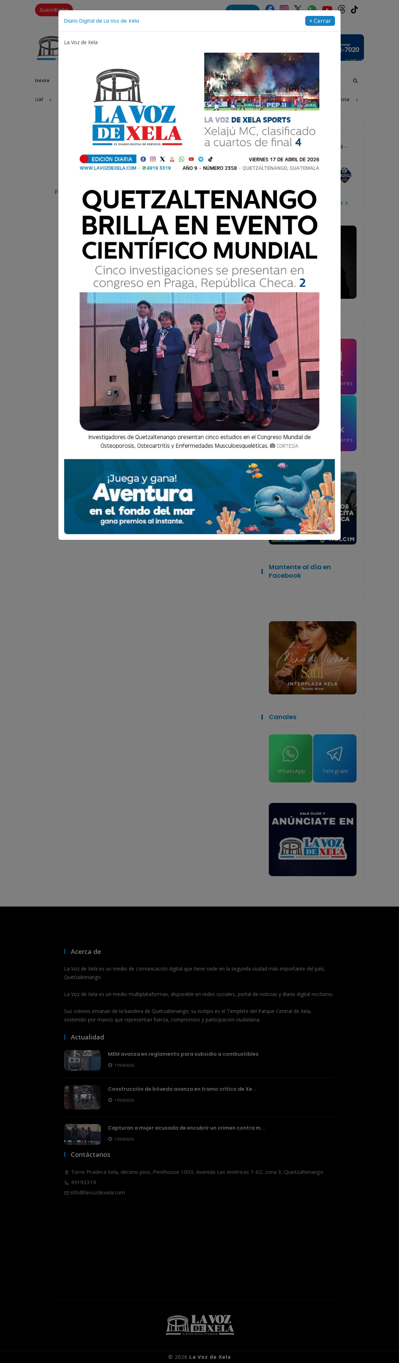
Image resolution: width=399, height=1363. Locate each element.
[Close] (320, 21)
